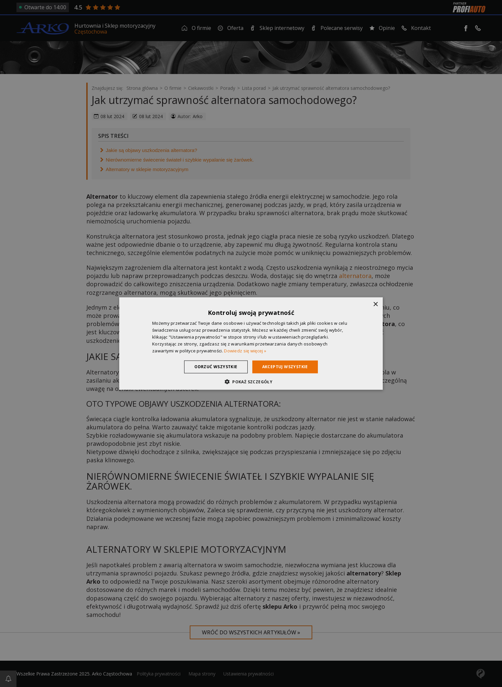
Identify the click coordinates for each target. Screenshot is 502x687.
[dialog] (251, 343)
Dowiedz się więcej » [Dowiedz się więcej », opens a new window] (245, 350)
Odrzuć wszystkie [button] (215, 366)
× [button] (375, 304)
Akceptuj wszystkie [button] (285, 366)
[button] (251, 381)
